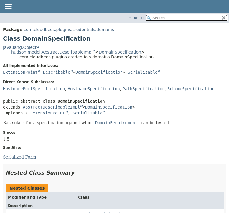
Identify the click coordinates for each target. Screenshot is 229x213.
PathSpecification (144, 88)
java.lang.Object (20, 47)
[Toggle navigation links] (8, 7)
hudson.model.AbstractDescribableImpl (52, 52)
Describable (56, 72)
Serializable (143, 72)
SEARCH (136, 18)
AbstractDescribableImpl (51, 107)
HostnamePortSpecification (34, 88)
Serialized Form (19, 157)
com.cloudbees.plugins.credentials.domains (69, 29)
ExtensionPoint (20, 72)
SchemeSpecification (191, 88)
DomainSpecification (120, 52)
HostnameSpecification (94, 88)
